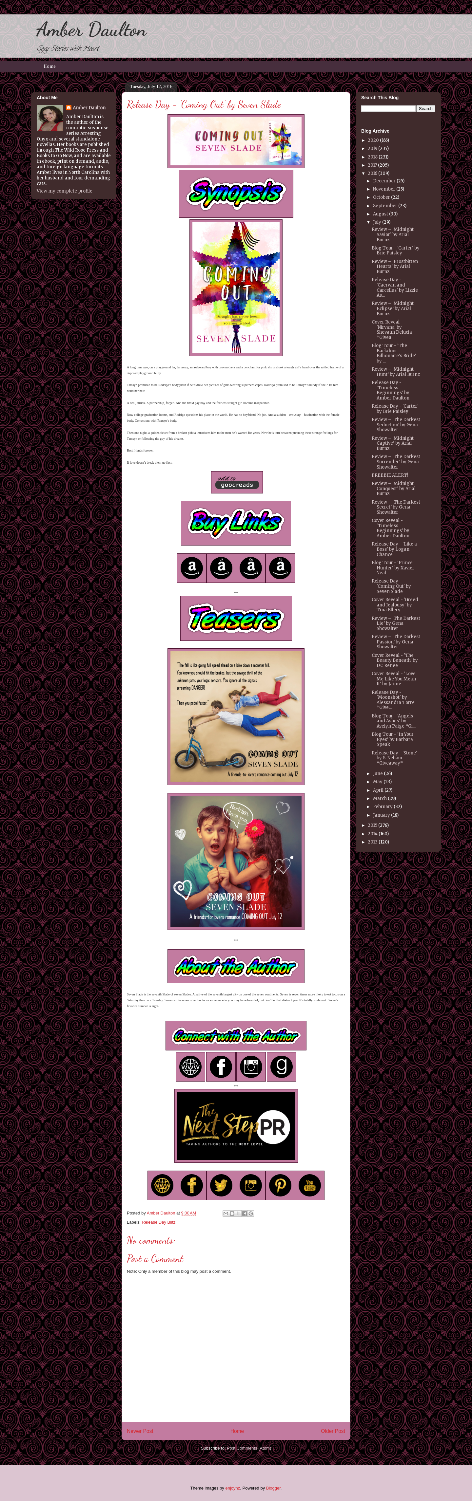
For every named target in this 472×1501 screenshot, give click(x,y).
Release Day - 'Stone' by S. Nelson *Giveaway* (394, 758)
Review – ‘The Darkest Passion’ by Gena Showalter (396, 642)
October (381, 197)
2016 (372, 173)
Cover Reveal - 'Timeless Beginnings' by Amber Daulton (390, 528)
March (380, 798)
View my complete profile (64, 191)
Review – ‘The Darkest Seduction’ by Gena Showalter (396, 425)
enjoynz (232, 1488)
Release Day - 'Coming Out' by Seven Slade (391, 586)
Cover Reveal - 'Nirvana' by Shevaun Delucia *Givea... (392, 329)
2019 (372, 148)
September (385, 206)
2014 (373, 834)
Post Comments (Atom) (249, 1448)
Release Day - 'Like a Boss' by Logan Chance (394, 549)
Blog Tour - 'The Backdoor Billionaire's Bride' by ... (394, 353)
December (384, 181)
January (381, 815)
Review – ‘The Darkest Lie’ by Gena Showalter (396, 623)
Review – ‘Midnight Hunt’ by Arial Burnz (396, 371)
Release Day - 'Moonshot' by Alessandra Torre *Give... (393, 700)
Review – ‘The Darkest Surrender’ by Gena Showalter (396, 462)
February (383, 806)
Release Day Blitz (159, 1222)
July (377, 222)
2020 (373, 140)
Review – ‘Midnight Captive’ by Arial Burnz (393, 443)
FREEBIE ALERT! (390, 475)
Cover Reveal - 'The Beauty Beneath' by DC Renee (395, 660)
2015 (372, 825)
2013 (373, 842)
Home (50, 66)
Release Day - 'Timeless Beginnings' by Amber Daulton (390, 390)
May (378, 782)
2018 (373, 157)
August (380, 214)
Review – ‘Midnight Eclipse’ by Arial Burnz (393, 308)
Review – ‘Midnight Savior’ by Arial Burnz (393, 234)
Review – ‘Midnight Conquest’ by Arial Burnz (394, 488)
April (378, 790)
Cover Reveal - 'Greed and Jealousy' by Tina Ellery (395, 605)
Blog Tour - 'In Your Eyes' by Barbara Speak (393, 739)
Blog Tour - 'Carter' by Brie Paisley (396, 250)
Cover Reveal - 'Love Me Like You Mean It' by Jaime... (394, 679)
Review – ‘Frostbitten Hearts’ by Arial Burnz (395, 266)
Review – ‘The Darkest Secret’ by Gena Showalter (396, 507)
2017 (372, 165)
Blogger (273, 1488)
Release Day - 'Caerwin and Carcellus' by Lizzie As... (395, 287)
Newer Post (140, 1431)
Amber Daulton (91, 29)
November (384, 189)
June (378, 773)
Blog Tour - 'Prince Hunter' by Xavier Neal (393, 568)
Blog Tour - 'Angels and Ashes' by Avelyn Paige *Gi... (394, 721)
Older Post (333, 1431)
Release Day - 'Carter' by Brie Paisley (395, 408)
